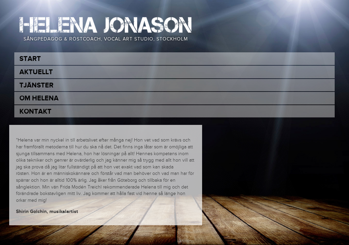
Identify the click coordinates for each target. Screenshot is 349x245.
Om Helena (39, 98)
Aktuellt (36, 72)
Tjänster (36, 85)
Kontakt (35, 112)
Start (30, 59)
